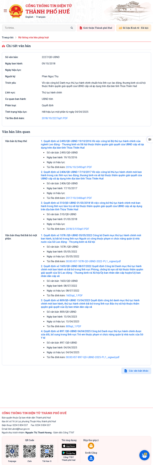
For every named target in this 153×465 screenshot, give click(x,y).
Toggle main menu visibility (6, 10)
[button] (150, 139)
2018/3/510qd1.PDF (77, 228)
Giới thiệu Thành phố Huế (95, 27)
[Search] (39, 28)
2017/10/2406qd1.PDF (79, 198)
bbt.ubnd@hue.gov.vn (19, 429)
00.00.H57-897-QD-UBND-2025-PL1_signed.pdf (92, 357)
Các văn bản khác (138, 370)
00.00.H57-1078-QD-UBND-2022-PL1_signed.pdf (93, 261)
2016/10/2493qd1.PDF (79, 167)
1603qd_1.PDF (74, 295)
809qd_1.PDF (73, 326)
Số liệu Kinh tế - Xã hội (133, 27)
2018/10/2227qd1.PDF (55, 118)
